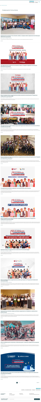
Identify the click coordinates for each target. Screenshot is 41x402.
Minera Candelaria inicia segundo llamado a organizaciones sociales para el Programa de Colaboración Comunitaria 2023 (19, 219)
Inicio (0, 5)
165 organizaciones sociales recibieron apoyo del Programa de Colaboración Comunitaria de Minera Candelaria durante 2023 (20, 126)
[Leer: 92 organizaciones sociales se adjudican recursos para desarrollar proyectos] (18, 176)
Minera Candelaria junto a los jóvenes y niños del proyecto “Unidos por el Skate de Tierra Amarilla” (19, 343)
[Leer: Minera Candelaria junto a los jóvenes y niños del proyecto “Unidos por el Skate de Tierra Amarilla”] (18, 330)
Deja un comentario (3, 97)
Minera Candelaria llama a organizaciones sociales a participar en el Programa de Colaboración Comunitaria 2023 (20, 280)
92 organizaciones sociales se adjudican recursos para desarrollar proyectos (16, 188)
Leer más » (2, 70)
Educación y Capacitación (9, 313)
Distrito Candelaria (31, 2)
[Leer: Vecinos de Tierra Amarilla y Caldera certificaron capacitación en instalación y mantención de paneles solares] (18, 299)
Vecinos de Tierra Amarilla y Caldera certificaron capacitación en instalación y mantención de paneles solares (20, 311)
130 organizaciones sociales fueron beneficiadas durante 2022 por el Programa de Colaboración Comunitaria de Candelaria (20, 374)
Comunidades (7, 97)
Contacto (36, 2)
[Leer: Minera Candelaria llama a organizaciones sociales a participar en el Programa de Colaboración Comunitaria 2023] (18, 268)
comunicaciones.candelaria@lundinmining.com (34, 394)
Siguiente (38, 383)
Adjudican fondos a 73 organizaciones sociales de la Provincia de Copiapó (16, 249)
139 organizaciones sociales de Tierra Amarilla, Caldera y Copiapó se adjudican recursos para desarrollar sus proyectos (20, 66)
